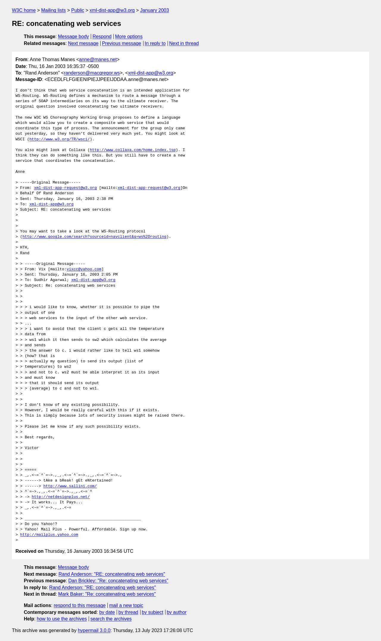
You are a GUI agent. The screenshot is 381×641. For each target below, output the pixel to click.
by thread (128, 612)
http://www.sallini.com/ (70, 486)
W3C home (24, 10)
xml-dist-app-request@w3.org (65, 188)
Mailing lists (53, 10)
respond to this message (79, 605)
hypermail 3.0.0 (94, 630)
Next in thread (184, 43)
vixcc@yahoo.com (84, 269)
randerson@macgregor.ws (92, 72)
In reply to (155, 43)
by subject (152, 612)
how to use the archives (62, 618)
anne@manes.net (98, 59)
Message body (73, 36)
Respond (102, 36)
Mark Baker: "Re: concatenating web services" (107, 594)
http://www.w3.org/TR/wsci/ (59, 139)
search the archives (111, 618)
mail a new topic (126, 605)
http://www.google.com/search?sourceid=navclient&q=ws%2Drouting (94, 237)
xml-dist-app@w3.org (112, 10)
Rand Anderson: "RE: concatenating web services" (112, 574)
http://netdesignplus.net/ (61, 497)
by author (177, 612)
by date (107, 612)
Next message (83, 43)
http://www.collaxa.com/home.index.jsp (133, 150)
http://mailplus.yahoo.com (49, 535)
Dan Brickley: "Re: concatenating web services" (118, 580)
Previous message (121, 43)
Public (77, 10)
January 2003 (154, 10)
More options (129, 36)
